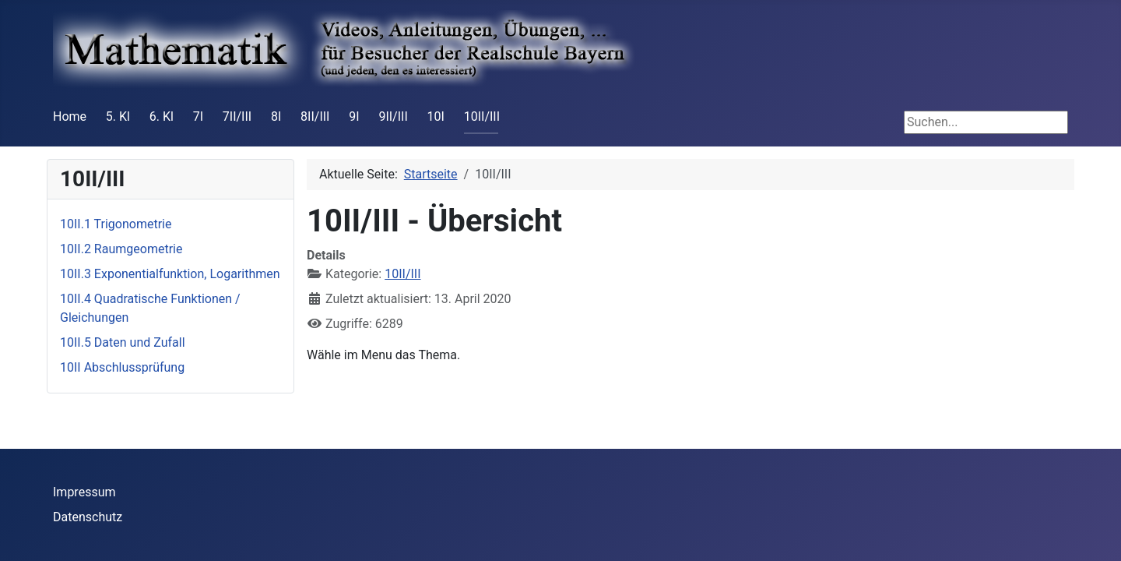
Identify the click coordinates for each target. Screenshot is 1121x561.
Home (69, 116)
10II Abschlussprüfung (122, 367)
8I (276, 116)
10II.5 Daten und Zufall (122, 342)
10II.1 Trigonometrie (115, 224)
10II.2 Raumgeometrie (121, 249)
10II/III (482, 116)
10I (436, 116)
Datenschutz (87, 517)
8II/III (314, 116)
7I (198, 116)
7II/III (237, 116)
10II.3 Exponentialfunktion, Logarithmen (170, 273)
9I (354, 116)
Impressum (84, 492)
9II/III (392, 116)
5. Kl (118, 116)
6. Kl (161, 116)
